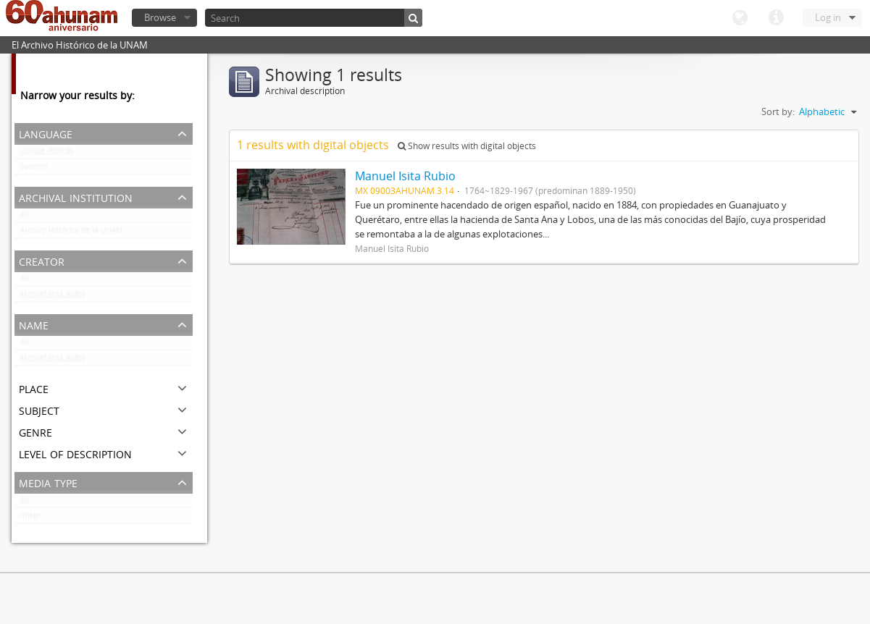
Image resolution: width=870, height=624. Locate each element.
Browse (160, 17)
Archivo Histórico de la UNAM (71, 233)
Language (739, 18)
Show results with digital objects (467, 146)
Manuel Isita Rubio (52, 297)
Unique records (46, 153)
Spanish (33, 169)
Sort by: (778, 111)
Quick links (776, 18)
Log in (828, 17)
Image (30, 518)
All (24, 217)
